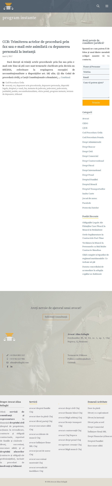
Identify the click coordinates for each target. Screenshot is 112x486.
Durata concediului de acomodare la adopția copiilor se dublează (93, 270)
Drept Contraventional (93, 161)
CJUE (84, 128)
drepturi (12, 88)
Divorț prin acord (96, 422)
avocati (9, 85)
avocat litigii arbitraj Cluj (70, 417)
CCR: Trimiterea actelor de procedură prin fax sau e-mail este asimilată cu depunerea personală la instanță (36, 47)
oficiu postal (43, 91)
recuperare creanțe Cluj (70, 444)
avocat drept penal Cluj (70, 440)
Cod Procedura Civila (15, 83)
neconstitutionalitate (28, 91)
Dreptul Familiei (90, 179)
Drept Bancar (88, 146)
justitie (15, 91)
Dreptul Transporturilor (93, 189)
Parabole (86, 203)
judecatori (51, 88)
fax (25, 88)
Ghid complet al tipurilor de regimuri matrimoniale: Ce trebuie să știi (95, 258)
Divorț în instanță (96, 417)
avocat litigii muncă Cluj (70, 449)
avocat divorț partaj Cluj (40, 421)
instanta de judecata (37, 88)
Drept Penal (88, 175)
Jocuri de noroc (89, 198)
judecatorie (62, 88)
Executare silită (95, 445)
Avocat (85, 118)
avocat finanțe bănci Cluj (70, 413)
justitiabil (7, 91)
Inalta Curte (88, 193)
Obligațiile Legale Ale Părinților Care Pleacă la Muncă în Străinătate (93, 226)
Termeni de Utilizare (77, 355)
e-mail (20, 88)
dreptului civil (17, 422)
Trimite (96, 102)
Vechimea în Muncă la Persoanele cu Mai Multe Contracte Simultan (94, 247)
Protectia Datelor (90, 207)
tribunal (18, 94)
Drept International (91, 170)
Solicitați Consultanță (56, 316)
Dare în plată (94, 408)
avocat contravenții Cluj (70, 430)
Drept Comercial (90, 156)
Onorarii (71, 362)
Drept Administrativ (91, 142)
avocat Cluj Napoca (68, 435)
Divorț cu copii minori (98, 413)
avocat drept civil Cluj (69, 408)
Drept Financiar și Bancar (100, 436)
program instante (58, 91)
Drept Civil (87, 151)
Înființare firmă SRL (97, 431)
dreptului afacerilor (12, 451)
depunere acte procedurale (29, 85)
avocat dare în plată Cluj (41, 416)
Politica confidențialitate (79, 359)
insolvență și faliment (11, 466)
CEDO (85, 123)
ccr (14, 85)
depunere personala (51, 85)
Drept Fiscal (88, 165)
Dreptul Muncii (89, 184)
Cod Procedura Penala (93, 137)
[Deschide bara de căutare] (98, 6)
